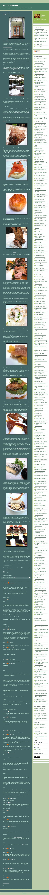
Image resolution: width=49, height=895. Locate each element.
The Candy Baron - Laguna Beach (41, 548)
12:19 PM (5, 868)
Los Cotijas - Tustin (38, 44)
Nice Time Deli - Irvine (39, 379)
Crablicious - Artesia (38, 146)
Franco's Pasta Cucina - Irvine (40, 192)
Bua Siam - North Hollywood (40, 104)
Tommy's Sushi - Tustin (39, 563)
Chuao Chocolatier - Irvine (40, 139)
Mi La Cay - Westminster (39, 357)
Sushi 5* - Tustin (38, 503)
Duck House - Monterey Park (40, 169)
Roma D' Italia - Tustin (39, 462)
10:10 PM (14, 577)
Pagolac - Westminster (39, 395)
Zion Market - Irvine (38, 612)
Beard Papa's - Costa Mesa (40, 91)
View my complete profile (40, 20)
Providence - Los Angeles (39, 443)
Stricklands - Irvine (38, 497)
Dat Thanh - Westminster (39, 157)
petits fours (5, 121)
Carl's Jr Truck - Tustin (39, 121)
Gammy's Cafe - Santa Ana (40, 207)
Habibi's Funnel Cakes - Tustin (40, 220)
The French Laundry (7, 40)
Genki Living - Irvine (38, 212)
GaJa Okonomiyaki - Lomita (40, 205)
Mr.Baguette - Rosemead (39, 366)
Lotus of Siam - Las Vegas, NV (40, 713)
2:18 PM (5, 642)
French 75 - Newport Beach (40, 194)
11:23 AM (5, 711)
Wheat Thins (21, 255)
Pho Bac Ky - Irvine (38, 413)
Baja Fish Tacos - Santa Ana (40, 77)
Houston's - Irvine (38, 242)
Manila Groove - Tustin (39, 338)
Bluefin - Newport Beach (39, 29)
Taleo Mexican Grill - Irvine (40, 521)
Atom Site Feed (38, 749)
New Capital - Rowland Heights (41, 375)
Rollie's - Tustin (38, 461)
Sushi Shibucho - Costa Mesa (40, 506)
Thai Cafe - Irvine (38, 533)
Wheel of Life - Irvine (39, 596)
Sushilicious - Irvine (38, 510)
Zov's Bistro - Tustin (38, 615)
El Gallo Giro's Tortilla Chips (40, 659)
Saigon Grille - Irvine (39, 467)
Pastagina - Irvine (38, 406)
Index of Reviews (38, 744)
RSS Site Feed (38, 751)
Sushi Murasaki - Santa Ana (40, 505)
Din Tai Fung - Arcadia (39, 159)
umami (18, 336)
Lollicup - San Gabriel (39, 314)
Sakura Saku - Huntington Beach (41, 469)
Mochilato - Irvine (38, 364)
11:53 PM (5, 583)
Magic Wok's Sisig (38, 676)
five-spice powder (20, 448)
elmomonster (11, 663)
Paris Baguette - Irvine (39, 399)
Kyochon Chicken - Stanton (40, 303)
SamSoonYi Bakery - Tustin (40, 471)
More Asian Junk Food (39, 686)
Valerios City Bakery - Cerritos (40, 580)
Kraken (14, 252)
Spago (18, 40)
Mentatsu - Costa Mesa (39, 353)
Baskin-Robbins (8, 152)
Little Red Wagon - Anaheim (40, 312)
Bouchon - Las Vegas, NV (40, 710)
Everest (14, 40)
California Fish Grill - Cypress (40, 110)
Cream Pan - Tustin (38, 148)
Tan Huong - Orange (39, 522)
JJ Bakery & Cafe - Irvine (39, 268)
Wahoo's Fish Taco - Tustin (40, 586)
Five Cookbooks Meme (39, 725)
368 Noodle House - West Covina (41, 58)
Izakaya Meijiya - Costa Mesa (40, 258)
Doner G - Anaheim (38, 164)
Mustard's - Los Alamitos (39, 370)
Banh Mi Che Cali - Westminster (41, 80)
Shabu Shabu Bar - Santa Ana (40, 481)
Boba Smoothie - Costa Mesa (40, 97)
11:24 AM (5, 629)
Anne (10, 642)
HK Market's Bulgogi (39, 665)
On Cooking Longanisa (39, 635)
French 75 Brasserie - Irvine (40, 196)
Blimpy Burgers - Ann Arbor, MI (40, 708)
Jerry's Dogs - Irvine (38, 263)
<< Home (4, 885)
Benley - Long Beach (39, 92)
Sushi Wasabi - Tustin (39, 508)
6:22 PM (5, 810)
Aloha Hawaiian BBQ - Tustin (40, 69)
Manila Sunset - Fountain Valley (41, 340)
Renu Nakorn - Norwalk (39, 456)
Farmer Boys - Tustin (39, 186)
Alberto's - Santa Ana (39, 63)
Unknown (11, 868)
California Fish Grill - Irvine (40, 112)
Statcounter (24, 893)
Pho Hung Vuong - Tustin (39, 418)
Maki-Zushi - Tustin (38, 333)
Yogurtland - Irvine (38, 606)
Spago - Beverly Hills (39, 492)
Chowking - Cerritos (38, 137)
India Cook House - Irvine (39, 250)
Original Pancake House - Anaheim (41, 394)
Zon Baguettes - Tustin (39, 614)
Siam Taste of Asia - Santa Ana (40, 486)
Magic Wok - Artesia (38, 331)
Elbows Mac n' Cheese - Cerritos (41, 183)
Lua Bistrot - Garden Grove (40, 320)
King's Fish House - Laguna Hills (41, 287)
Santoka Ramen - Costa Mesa (40, 478)
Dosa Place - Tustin (38, 167)
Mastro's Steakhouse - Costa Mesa (41, 341)
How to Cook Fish (38, 637)
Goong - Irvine (37, 213)
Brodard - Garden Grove (39, 102)
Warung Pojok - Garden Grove (40, 590)
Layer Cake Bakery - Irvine (40, 306)
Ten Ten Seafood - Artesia (40, 529)
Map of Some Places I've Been (40, 620)
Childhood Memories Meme (40, 724)
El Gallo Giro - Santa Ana (39, 178)
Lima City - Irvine (38, 311)
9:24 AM (5, 663)
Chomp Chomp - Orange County (41, 135)
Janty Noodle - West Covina (40, 260)
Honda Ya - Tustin (38, 234)
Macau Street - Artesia (39, 327)
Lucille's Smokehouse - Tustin (40, 322)
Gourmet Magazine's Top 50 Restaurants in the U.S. (12, 68)
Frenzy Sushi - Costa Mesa (40, 197)
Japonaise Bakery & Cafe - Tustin (41, 262)
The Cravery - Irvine (38, 46)
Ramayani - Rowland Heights (40, 41)
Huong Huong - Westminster (40, 244)
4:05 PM (5, 730)
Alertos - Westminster (39, 66)
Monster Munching (10, 6)
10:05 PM (5, 798)
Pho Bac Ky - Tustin (38, 415)
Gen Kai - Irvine (38, 210)
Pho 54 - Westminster (39, 410)
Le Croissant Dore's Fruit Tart (40, 672)
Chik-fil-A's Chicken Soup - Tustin (41, 654)
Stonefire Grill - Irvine (39, 493)
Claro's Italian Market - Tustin (40, 140)
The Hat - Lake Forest (39, 558)
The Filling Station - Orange (40, 557)
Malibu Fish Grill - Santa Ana (40, 335)
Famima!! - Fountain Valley (40, 185)
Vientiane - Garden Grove (39, 582)
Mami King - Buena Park (39, 336)
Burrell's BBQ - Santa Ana (40, 107)
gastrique (18, 298)
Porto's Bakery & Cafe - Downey (41, 441)
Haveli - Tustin (37, 231)
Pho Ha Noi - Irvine (38, 416)
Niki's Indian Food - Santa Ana (40, 383)
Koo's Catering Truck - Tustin (40, 295)
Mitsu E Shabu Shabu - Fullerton (41, 361)
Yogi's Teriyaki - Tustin (39, 602)
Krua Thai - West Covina (39, 298)
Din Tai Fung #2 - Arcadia (39, 161)
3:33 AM (5, 852)
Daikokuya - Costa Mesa (39, 156)
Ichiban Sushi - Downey (39, 247)
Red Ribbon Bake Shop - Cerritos (41, 454)
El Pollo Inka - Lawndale (39, 180)
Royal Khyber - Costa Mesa (40, 464)
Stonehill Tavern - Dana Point (40, 495)
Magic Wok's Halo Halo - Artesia (41, 674)
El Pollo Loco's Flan (38, 660)
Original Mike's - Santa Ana (40, 392)
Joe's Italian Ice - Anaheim (40, 270)
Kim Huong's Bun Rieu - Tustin (40, 671)
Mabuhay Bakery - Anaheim (40, 325)
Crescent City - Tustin (39, 151)
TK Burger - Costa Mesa (39, 560)
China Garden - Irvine (39, 134)
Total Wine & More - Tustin (40, 566)
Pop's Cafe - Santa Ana (39, 438)
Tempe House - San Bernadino (40, 527)
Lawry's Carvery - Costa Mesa (40, 304)
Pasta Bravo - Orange (39, 405)
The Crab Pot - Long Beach (40, 553)
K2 (22, 40)
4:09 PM (5, 848)
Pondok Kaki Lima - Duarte (40, 433)
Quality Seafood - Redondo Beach (41, 446)
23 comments (25, 577)
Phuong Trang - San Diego (40, 421)
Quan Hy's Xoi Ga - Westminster (41, 693)
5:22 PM (5, 877)
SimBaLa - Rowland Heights (40, 487)
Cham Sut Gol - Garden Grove (40, 124)
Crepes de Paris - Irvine (39, 150)
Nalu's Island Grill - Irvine (39, 372)
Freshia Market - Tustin (39, 199)
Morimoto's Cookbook (39, 634)
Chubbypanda (11, 583)
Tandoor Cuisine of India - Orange (41, 524)
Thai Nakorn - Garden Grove (40, 535)
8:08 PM (5, 659)
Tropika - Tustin (38, 577)
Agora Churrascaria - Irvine (40, 61)
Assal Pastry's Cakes (39, 645)
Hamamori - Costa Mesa (39, 223)
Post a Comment (6, 883)
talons (12, 439)
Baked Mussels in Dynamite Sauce (41, 632)
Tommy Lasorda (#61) (18, 837)
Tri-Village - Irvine (38, 575)
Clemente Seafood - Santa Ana (41, 142)
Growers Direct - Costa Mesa (40, 218)
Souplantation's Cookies (39, 699)
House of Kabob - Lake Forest (40, 240)
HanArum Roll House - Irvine (40, 225)
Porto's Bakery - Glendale (39, 439)
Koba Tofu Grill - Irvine (39, 289)
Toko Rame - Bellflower (39, 562)
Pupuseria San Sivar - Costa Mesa (41, 444)
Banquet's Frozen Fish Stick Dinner (41, 648)
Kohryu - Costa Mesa (39, 293)
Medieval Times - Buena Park (40, 346)
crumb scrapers (17, 112)
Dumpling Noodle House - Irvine (41, 170)
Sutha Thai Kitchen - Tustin (40, 511)
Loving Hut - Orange (39, 319)
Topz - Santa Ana (38, 565)
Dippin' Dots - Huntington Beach (41, 162)
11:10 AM (5, 752)
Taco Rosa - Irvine (38, 516)
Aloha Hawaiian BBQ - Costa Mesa (41, 30)
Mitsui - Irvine (37, 362)
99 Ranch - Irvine (38, 59)
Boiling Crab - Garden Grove (40, 99)
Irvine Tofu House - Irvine (39, 255)
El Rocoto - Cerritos (38, 181)
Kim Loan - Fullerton (39, 285)
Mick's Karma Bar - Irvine (39, 359)
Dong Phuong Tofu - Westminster (41, 166)
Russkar (10, 734)
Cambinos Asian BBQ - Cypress (41, 117)
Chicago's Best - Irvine (39, 132)
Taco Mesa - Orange (39, 515)
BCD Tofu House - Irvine (39, 89)
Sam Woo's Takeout (38, 697)
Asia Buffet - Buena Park (39, 74)
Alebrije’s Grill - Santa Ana (40, 64)
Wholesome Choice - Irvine (40, 599)
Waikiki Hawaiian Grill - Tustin (40, 588)
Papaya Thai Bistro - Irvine (40, 397)
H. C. (10, 852)
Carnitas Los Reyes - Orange (40, 123)
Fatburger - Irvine (38, 188)
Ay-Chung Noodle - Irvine (39, 75)
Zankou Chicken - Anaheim (40, 609)
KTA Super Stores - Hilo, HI (40, 711)
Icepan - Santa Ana (38, 245)
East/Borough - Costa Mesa (40, 175)
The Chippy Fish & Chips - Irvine (41, 550)
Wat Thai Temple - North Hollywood (41, 591)
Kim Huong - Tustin (38, 284)
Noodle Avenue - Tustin (39, 384)
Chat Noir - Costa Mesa (39, 130)
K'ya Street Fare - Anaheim (40, 301)
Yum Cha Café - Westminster (40, 607)
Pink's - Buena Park (38, 427)
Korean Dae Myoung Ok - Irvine (41, 296)
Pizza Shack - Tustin (39, 432)
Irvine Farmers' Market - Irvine (40, 253)
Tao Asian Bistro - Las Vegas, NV (41, 715)
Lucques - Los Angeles (39, 324)
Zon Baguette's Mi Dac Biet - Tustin (41, 704)
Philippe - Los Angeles (39, 408)
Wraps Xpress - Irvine (39, 601)
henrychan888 (11, 647)
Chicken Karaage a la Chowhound (41, 625)
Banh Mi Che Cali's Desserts (40, 646)
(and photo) (23, 844)
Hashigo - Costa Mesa (39, 229)
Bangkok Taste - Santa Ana (40, 79)
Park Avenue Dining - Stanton (40, 400)
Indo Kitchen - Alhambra (39, 252)
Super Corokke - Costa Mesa (40, 500)
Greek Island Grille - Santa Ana (41, 215)
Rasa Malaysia (12, 798)
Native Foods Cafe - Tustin (40, 373)
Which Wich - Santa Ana (39, 597)
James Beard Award (14, 69)
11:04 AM (5, 859)
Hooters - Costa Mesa (39, 239)
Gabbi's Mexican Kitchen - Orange (41, 35)
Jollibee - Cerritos (38, 36)
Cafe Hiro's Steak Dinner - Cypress (41, 652)
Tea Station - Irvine (38, 526)
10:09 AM (5, 802)
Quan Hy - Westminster (39, 449)
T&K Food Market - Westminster (41, 513)
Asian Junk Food (38, 643)
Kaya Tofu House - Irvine (39, 279)
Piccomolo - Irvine (38, 426)
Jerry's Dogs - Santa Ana (39, 265)
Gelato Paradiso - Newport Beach (41, 208)
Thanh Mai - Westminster (39, 541)
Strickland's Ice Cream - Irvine (40, 498)
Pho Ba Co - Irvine (38, 411)
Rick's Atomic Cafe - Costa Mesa (41, 457)
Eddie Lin (11, 802)
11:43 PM (5, 826)
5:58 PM (5, 647)
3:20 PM (5, 717)
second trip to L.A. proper (7, 47)
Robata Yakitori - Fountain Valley (41, 459)
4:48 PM (5, 734)
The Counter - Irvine (38, 552)
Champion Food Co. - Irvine (40, 129)
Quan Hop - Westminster (39, 448)
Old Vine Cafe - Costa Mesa (40, 389)
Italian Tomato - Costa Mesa (40, 257)
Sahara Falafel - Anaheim (39, 466)
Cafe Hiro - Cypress (38, 109)
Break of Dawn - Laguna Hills (40, 101)
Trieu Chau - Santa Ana (39, 574)
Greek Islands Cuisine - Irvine (40, 217)
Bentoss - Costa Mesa (39, 94)
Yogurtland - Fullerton (39, 604)
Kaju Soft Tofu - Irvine (39, 276)
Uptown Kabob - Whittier (39, 579)
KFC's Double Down (39, 669)
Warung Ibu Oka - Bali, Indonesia (41, 716)
